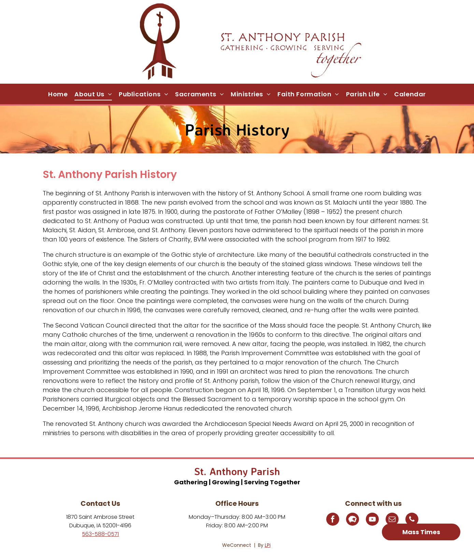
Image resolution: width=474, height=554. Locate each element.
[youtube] (372, 520)
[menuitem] (58, 94)
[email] (392, 520)
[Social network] (352, 520)
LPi (268, 545)
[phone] (411, 520)
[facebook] (332, 520)
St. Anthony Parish (237, 471)
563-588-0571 (100, 534)
